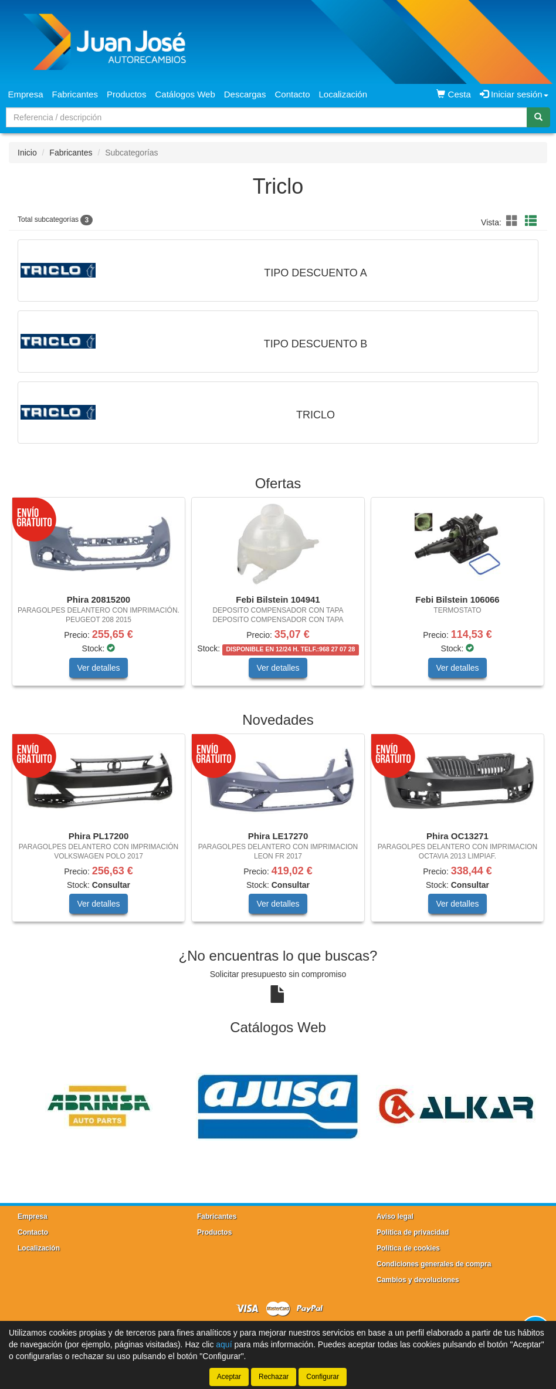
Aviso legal (395, 1216)
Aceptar (229, 1377)
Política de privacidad (413, 1232)
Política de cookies (408, 1248)
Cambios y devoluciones (418, 1280)
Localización (343, 94)
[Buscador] (266, 117)
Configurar (322, 1377)
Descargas (245, 94)
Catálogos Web (185, 94)
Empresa (25, 94)
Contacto (292, 94)
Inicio (27, 152)
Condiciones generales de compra (434, 1264)
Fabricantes (75, 94)
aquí (224, 1344)
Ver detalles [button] (98, 667)
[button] (513, 221)
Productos (127, 94)
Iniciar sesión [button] (514, 94)
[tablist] (278, 597)
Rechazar (274, 1377)
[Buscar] (538, 117)
